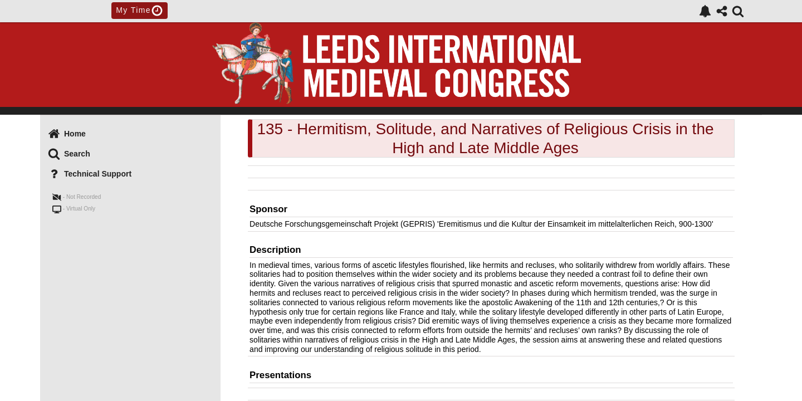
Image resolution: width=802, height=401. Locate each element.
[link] (705, 11)
